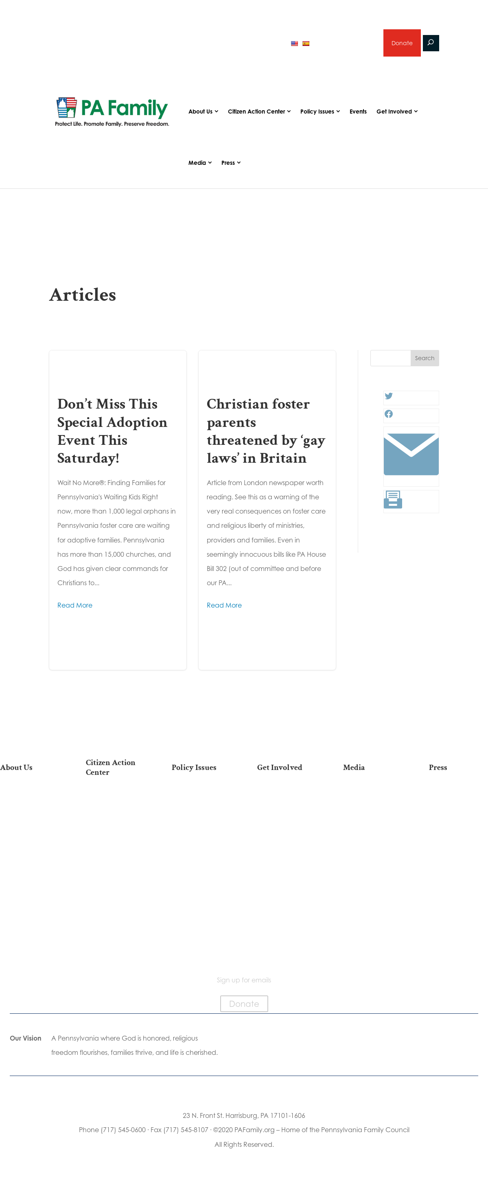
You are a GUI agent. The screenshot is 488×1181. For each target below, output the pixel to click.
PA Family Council (29, 830)
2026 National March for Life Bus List (115, 804)
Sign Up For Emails (115, 946)
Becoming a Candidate (115, 930)
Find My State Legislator (115, 849)
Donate (402, 42)
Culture (201, 834)
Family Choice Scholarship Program (29, 926)
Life (201, 796)
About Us (200, 111)
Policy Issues (317, 111)
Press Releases (459, 796)
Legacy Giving (287, 847)
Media (197, 163)
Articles (373, 796)
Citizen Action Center (256, 111)
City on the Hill (29, 876)
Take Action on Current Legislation (115, 829)
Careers (287, 834)
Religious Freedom (201, 809)
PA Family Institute (29, 842)
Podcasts (372, 809)
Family (201, 821)
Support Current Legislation (287, 877)
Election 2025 (372, 847)
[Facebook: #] (389, 417)
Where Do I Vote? (115, 913)
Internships (286, 809)
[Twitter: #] (389, 399)
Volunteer (287, 821)
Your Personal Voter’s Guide (115, 870)
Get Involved (394, 111)
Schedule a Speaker (287, 911)
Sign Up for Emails (287, 860)
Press (228, 163)
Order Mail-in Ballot (115, 900)
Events (358, 111)
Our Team (29, 817)
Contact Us (29, 946)
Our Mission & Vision (29, 800)
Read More (74, 605)
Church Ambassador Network (29, 897)
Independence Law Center (29, 859)
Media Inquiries (459, 809)
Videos (372, 821)
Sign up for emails (345, 43)
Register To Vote (115, 887)
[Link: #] (411, 480)
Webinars (372, 834)
